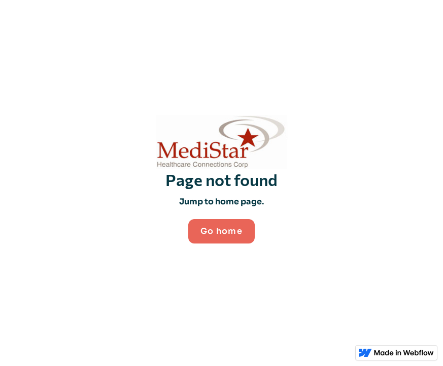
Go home (221, 231)
